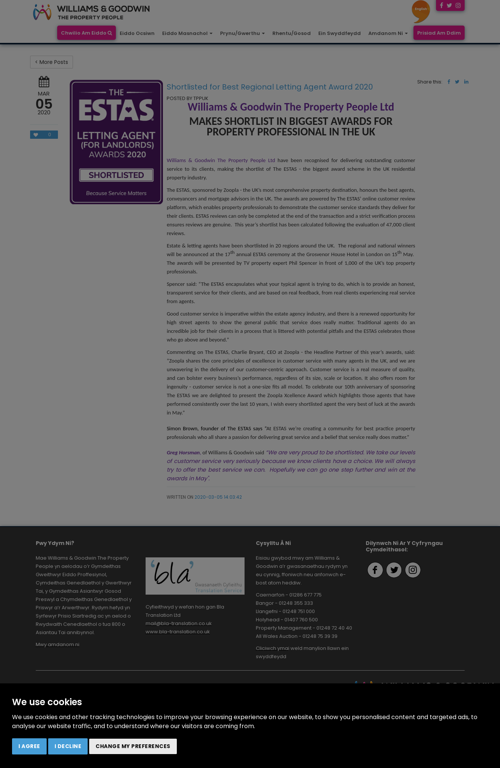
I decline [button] (68, 746)
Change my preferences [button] (133, 746)
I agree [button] (29, 746)
